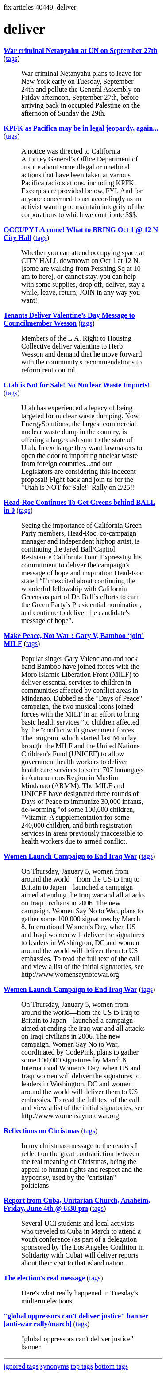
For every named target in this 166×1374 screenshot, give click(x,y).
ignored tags (21, 1366)
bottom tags (111, 1366)
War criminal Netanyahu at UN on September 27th (80, 50)
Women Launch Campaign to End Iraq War (70, 856)
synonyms (54, 1366)
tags (11, 58)
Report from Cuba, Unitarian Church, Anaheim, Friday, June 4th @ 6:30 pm (77, 1204)
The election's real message (44, 1278)
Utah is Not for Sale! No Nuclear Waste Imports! (77, 385)
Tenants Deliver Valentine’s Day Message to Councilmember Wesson (69, 319)
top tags (82, 1366)
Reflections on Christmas (42, 1130)
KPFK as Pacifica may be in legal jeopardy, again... (81, 128)
